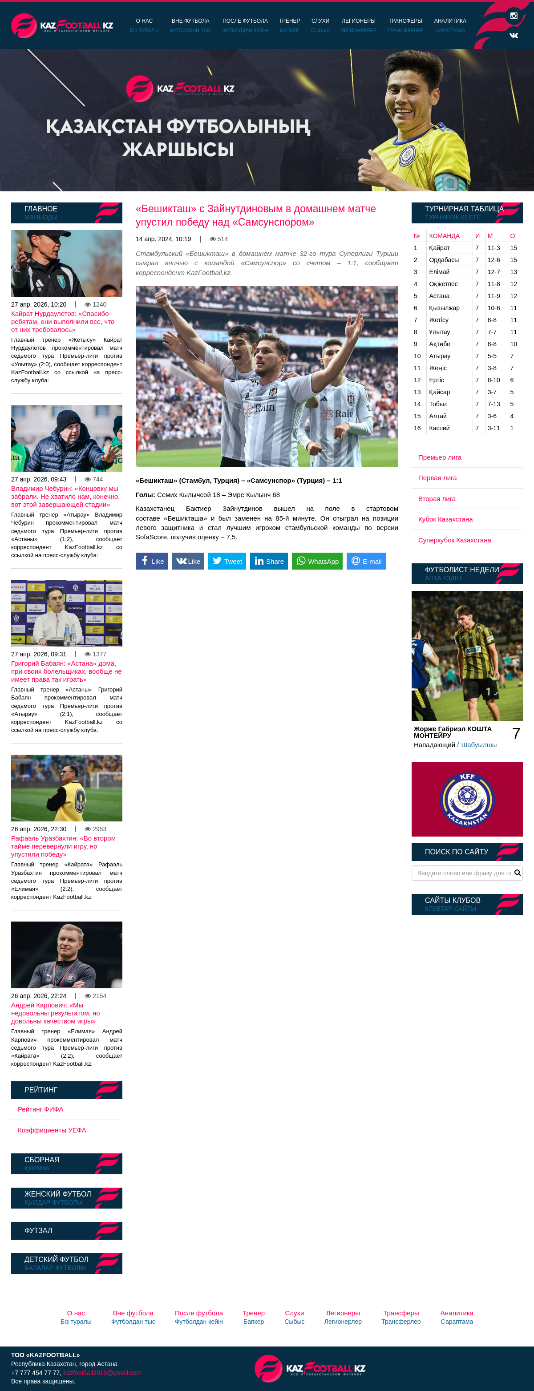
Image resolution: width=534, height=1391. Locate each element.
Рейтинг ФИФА (41, 1109)
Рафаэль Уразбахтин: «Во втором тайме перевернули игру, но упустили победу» (63, 846)
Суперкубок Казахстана (454, 540)
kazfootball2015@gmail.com (102, 1372)
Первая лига (437, 477)
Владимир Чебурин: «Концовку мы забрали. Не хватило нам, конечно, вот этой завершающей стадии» (65, 496)
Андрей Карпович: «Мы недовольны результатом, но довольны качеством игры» (55, 1013)
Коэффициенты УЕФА (52, 1130)
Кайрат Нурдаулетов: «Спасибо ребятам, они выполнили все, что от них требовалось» (62, 321)
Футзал (38, 1230)
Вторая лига (437, 498)
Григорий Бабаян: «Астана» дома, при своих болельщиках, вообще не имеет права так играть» (66, 671)
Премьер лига (439, 457)
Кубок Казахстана (445, 519)
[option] (267, 120)
